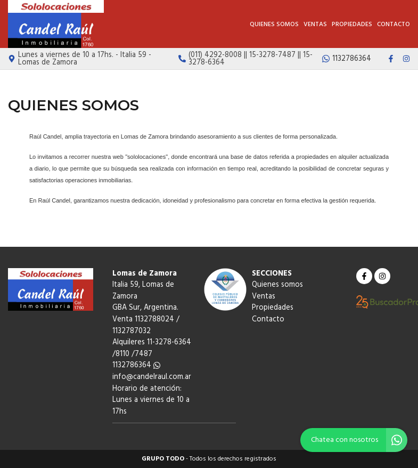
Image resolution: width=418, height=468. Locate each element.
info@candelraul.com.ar (151, 377)
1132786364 (136, 365)
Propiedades (352, 24)
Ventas (315, 24)
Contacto (393, 24)
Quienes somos (274, 24)
